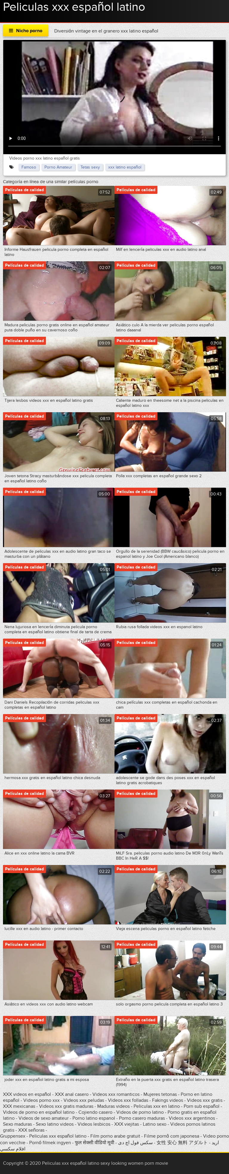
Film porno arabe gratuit (115, 1136)
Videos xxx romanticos (116, 1094)
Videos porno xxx (41, 1100)
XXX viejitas (126, 1124)
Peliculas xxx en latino (157, 1106)
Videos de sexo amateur (43, 1118)
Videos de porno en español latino (39, 1112)
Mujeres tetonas (160, 1094)
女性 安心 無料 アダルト (182, 1143)
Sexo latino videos (55, 1124)
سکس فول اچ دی (135, 1143)
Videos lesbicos (94, 1124)
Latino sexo (154, 1124)
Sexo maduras (17, 1124)
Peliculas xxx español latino (57, 1136)
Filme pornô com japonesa (171, 1136)
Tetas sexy (90, 167)
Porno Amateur (58, 167)
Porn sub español (201, 1106)
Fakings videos (167, 1100)
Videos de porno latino (140, 1112)
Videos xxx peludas (84, 1100)
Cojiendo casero (95, 1112)
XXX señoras (31, 1130)
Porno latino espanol (93, 1118)
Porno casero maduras (142, 1118)
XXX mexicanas (19, 1106)
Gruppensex (12, 1136)
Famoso (28, 167)
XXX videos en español (27, 1094)
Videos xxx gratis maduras (67, 1106)
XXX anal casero (72, 1094)
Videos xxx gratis (204, 1100)
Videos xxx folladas (128, 1100)
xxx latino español (124, 167)
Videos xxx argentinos (192, 1118)
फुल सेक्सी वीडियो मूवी (94, 1143)
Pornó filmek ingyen (50, 1143)
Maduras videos (113, 1106)
